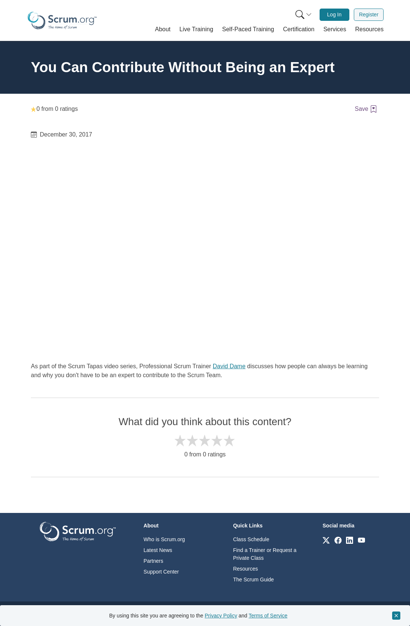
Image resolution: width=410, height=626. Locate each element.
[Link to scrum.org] (326, 540)
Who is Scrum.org (164, 539)
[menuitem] (303, 14)
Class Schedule (251, 539)
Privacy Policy (221, 616)
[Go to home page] (78, 531)
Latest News (158, 550)
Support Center (161, 572)
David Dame (229, 366)
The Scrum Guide (253, 579)
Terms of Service (268, 616)
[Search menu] (303, 14)
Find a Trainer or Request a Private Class (264, 554)
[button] (163, 29)
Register (368, 14)
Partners (153, 561)
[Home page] (62, 20)
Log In (334, 14)
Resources (245, 569)
